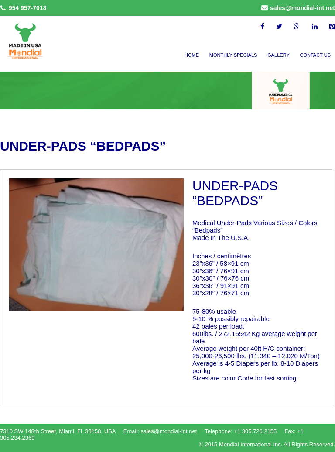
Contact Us (315, 55)
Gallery (278, 55)
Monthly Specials (233, 55)
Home (192, 55)
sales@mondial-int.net (302, 7)
